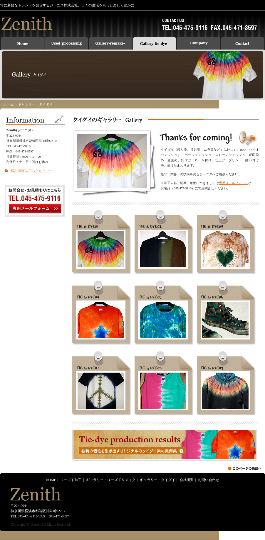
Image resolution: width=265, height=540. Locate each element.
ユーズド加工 (71, 480)
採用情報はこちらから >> (31, 171)
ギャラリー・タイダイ (157, 480)
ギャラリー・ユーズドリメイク (110, 480)
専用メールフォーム (233, 183)
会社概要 (187, 480)
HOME (51, 480)
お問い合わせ (208, 480)
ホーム (8, 104)
